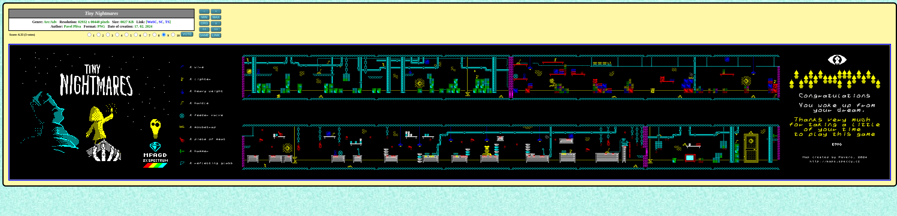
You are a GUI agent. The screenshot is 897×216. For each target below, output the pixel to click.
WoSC (152, 22)
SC (161, 22)
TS (167, 22)
